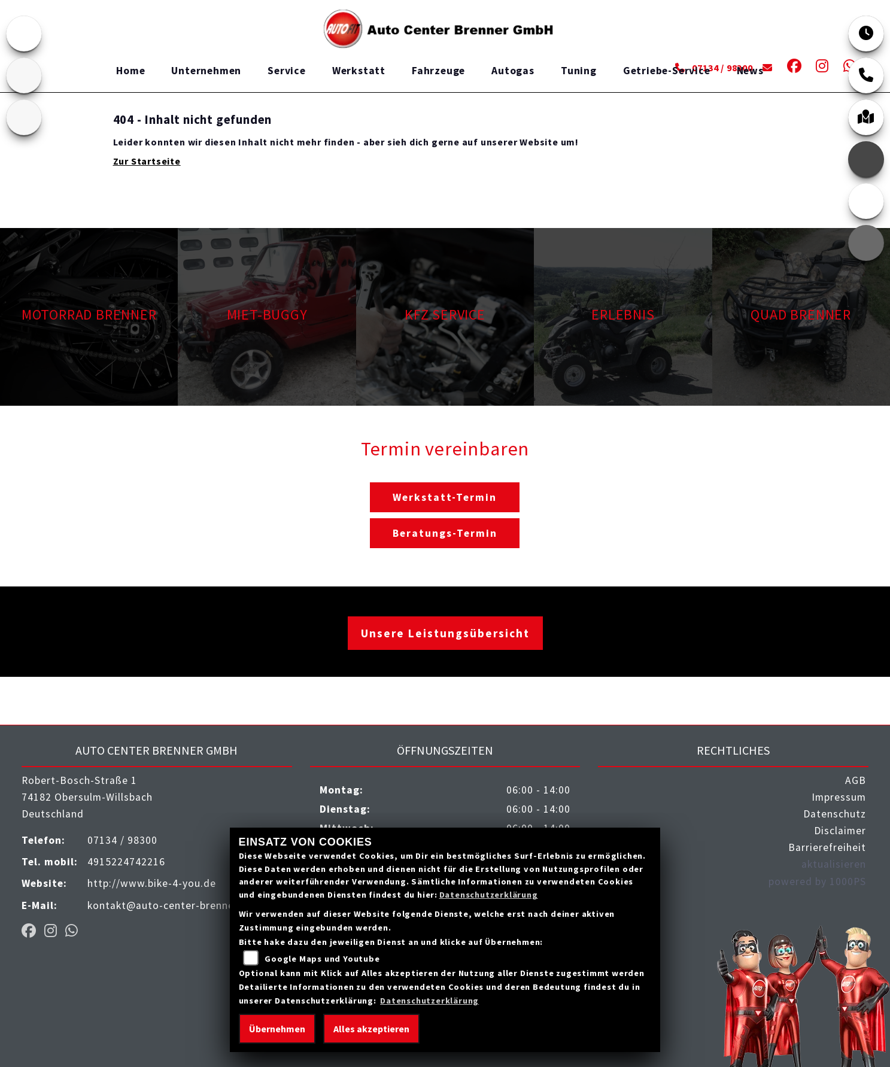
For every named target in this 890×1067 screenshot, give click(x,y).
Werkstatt (358, 70)
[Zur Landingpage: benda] (24, 117)
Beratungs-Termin (445, 533)
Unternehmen (206, 70)
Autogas (512, 70)
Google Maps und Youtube (322, 958)
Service (287, 70)
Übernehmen (277, 1029)
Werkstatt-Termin (445, 497)
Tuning (579, 70)
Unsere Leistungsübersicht (445, 633)
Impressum (839, 797)
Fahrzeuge (438, 70)
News (750, 70)
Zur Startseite (147, 161)
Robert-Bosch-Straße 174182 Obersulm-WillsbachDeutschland (87, 797)
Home (130, 70)
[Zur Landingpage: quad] (24, 75)
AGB (855, 780)
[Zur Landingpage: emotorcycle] (24, 33)
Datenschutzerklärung (488, 894)
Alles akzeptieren (371, 1029)
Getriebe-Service (666, 70)
